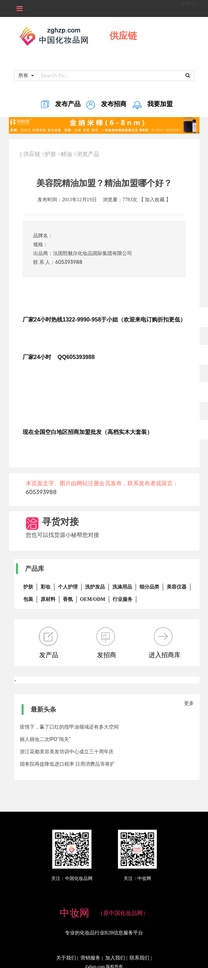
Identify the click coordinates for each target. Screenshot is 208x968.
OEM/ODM (93, 599)
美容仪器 (176, 587)
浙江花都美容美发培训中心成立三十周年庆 (67, 752)
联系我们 (139, 958)
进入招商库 (164, 643)
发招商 (106, 643)
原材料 (48, 599)
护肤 (50, 154)
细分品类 (149, 587)
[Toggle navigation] (19, 8)
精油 (66, 154)
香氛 (68, 599)
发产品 (48, 643)
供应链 (31, 154)
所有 (24, 75)
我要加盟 (152, 106)
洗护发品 (95, 587)
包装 (28, 599)
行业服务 (122, 599)
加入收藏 (155, 199)
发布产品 (60, 106)
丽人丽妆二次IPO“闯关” (45, 739)
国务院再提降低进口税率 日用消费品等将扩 (67, 764)
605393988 (68, 262)
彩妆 (45, 587)
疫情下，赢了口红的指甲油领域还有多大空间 (69, 727)
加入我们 (115, 958)
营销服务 (90, 958)
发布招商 (105, 106)
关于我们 (66, 958)
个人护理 (68, 587)
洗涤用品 (122, 587)
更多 (189, 703)
